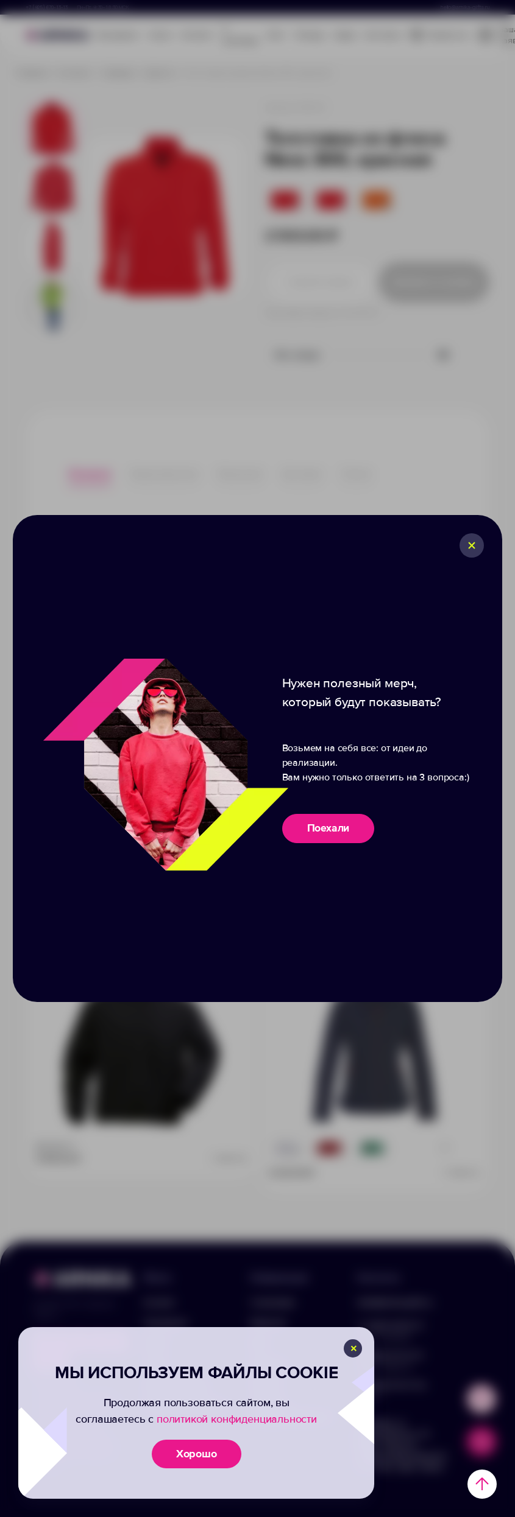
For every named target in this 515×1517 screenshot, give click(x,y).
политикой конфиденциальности (237, 1419)
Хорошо (196, 1453)
